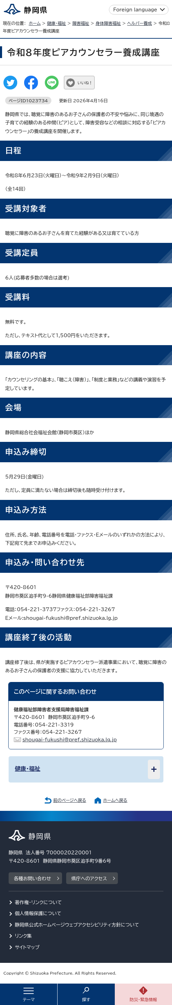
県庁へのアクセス (89, 878)
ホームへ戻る (115, 800)
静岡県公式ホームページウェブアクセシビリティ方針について (77, 924)
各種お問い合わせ (32, 878)
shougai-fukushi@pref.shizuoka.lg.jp (69, 739)
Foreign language (135, 9)
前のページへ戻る (69, 800)
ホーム (35, 23)
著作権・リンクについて (38, 902)
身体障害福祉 (108, 23)
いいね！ (85, 83)
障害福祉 (80, 23)
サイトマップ (27, 947)
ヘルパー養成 (139, 23)
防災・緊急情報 (143, 999)
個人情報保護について (38, 913)
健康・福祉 (56, 23)
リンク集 (23, 935)
